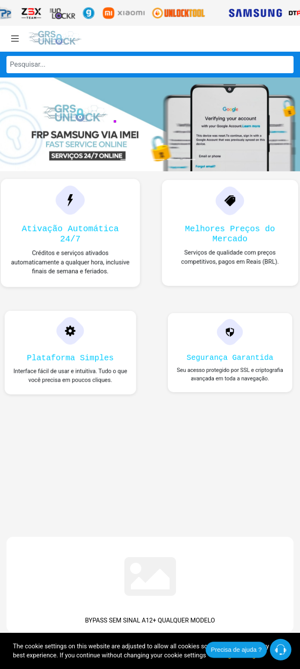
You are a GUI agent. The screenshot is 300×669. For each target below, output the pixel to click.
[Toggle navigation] (15, 39)
